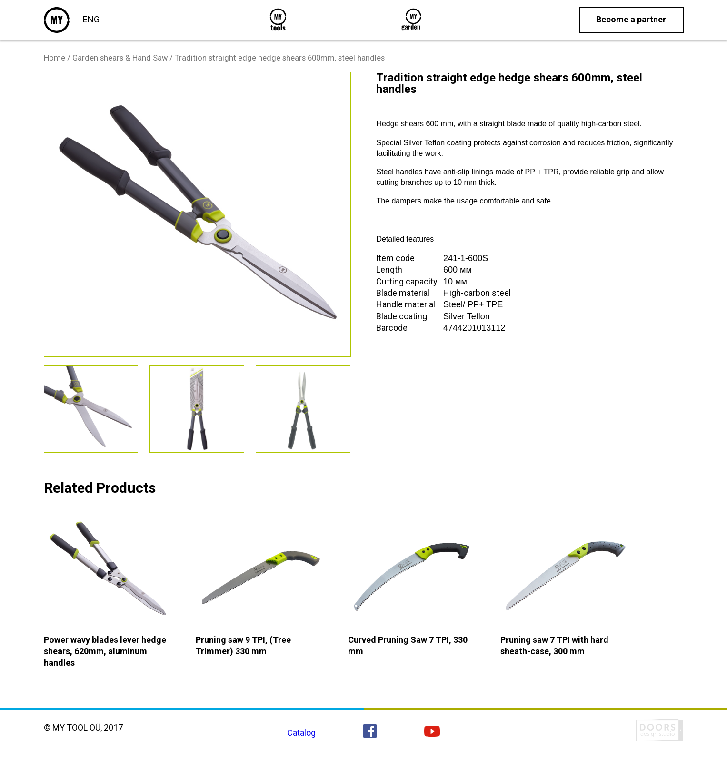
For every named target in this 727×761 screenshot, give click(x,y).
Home (54, 57)
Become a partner (631, 19)
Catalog (301, 733)
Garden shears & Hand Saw (120, 57)
